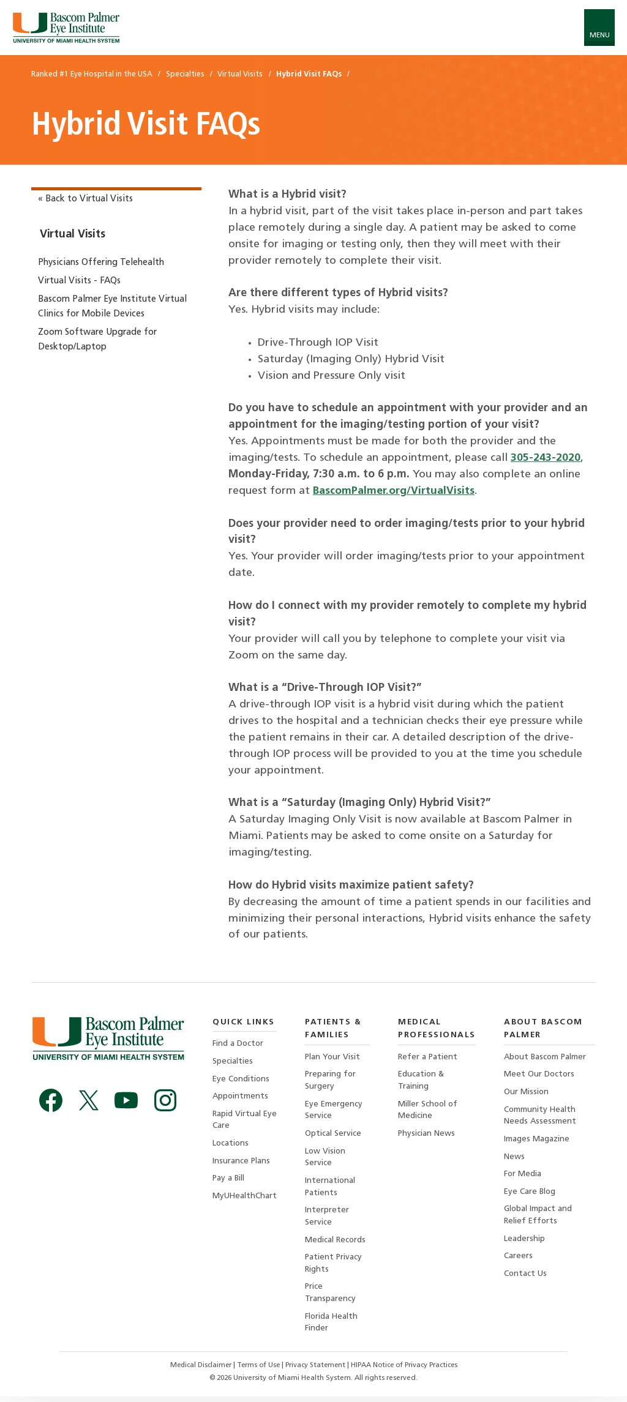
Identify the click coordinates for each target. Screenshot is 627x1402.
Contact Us (525, 1277)
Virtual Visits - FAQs (79, 281)
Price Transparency (331, 1298)
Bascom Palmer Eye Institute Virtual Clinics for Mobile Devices (112, 307)
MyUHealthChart (244, 1199)
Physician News (427, 1135)
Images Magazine (536, 1140)
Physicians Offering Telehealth (101, 262)
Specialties (232, 1061)
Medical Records (336, 1243)
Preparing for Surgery (332, 1081)
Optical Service (334, 1135)
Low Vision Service (326, 1159)
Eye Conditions (241, 1080)
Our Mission (527, 1093)
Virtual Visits (72, 235)
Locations (231, 1145)
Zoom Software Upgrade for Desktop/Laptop (97, 340)
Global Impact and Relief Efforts (538, 1218)
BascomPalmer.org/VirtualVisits (395, 491)
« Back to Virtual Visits (85, 199)
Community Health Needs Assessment (540, 1116)
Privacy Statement (316, 1370)
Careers (518, 1260)
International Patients (331, 1189)
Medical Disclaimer (196, 1370)
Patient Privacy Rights (335, 1267)
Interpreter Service (328, 1219)
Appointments (240, 1098)
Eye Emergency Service (335, 1111)
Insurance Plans (241, 1163)
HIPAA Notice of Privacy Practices (408, 1370)
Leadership (524, 1242)
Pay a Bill (229, 1181)
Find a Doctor (238, 1044)
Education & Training (422, 1081)
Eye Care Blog (530, 1194)
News (514, 1159)
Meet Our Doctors (540, 1075)
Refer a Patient (428, 1057)
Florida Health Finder (332, 1328)
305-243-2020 (545, 458)
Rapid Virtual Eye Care (236, 1121)
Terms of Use (257, 1370)
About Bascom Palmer (546, 1057)
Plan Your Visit (334, 1057)
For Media (523, 1176)
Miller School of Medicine (428, 1111)
